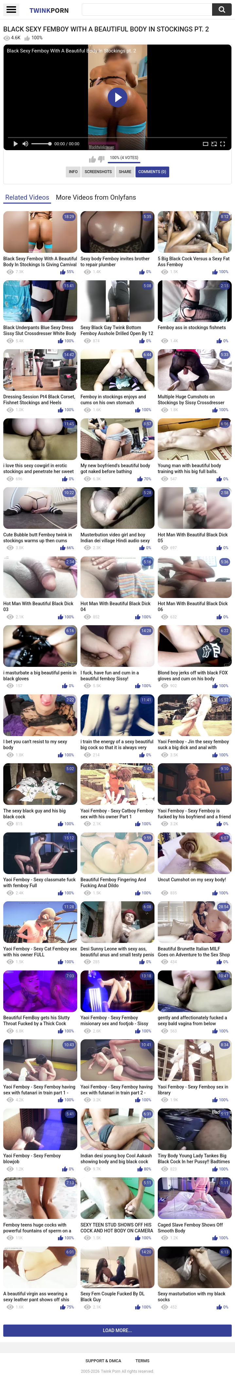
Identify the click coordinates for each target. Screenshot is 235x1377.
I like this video (92, 159)
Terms (143, 1360)
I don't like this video (101, 159)
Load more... (117, 1330)
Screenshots (98, 172)
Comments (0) (152, 172)
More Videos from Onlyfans (96, 197)
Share (125, 172)
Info (73, 172)
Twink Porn (110, 1371)
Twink (49, 10)
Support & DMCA (103, 1360)
